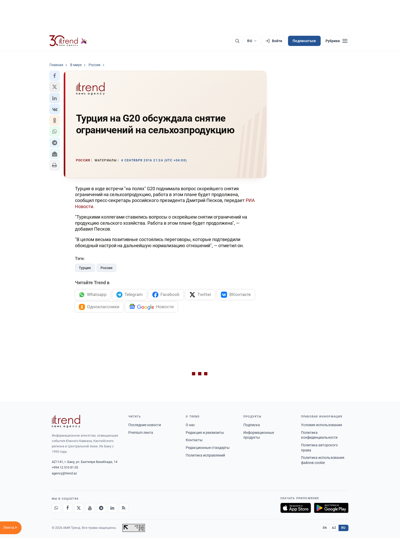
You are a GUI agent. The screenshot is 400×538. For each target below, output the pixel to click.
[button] (54, 76)
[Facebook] (67, 507)
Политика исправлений (205, 455)
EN (325, 528)
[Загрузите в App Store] (295, 508)
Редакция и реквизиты (205, 433)
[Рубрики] (336, 41)
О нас (190, 425)
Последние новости (144, 425)
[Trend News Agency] (66, 421)
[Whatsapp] (56, 507)
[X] (78, 507)
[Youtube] (90, 507)
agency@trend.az (64, 473)
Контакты (194, 440)
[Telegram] (101, 507)
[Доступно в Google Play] (331, 508)
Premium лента (140, 433)
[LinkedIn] (112, 507)
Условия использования (321, 425)
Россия (106, 268)
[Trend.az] (68, 40)
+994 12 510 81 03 (65, 467)
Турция (85, 268)
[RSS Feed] (123, 507)
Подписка (251, 425)
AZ (334, 528)
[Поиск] (237, 41)
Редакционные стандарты (208, 448)
